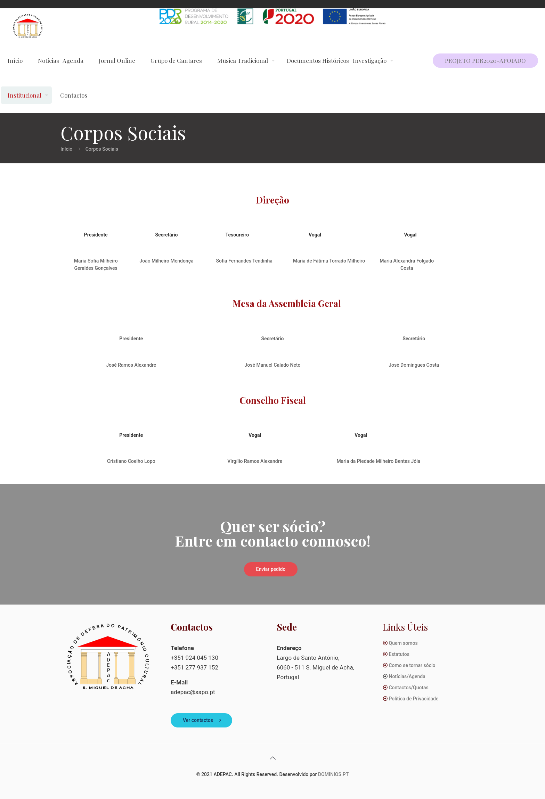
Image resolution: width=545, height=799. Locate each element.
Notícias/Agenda (407, 676)
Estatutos (399, 654)
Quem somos (403, 643)
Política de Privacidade (413, 698)
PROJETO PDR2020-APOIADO (485, 60)
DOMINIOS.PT (333, 774)
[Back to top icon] (272, 758)
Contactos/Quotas (408, 687)
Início (66, 149)
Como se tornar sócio (412, 665)
